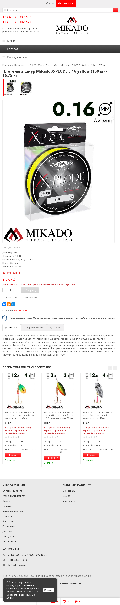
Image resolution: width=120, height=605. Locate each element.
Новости (7, 516)
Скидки (6, 500)
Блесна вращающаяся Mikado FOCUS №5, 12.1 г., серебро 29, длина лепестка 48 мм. (20, 415)
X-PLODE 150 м (21, 310)
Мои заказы (68, 490)
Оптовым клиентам (13, 490)
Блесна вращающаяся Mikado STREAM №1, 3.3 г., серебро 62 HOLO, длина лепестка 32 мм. (59, 415)
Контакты (7, 521)
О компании (8, 526)
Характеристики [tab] (34, 327)
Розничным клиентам (14, 495)
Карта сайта (9, 541)
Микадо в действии (12, 510)
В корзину (12, 455)
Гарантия (7, 506)
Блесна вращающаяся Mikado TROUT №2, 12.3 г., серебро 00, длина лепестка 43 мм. (98, 415)
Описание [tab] (11, 327)
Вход (50, 3)
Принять (48, 590)
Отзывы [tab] (55, 327)
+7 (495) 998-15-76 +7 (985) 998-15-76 (17, 19)
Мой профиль (69, 500)
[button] (110, 368)
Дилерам (7, 531)
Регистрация (66, 3)
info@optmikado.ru (16, 564)
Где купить (8, 536)
